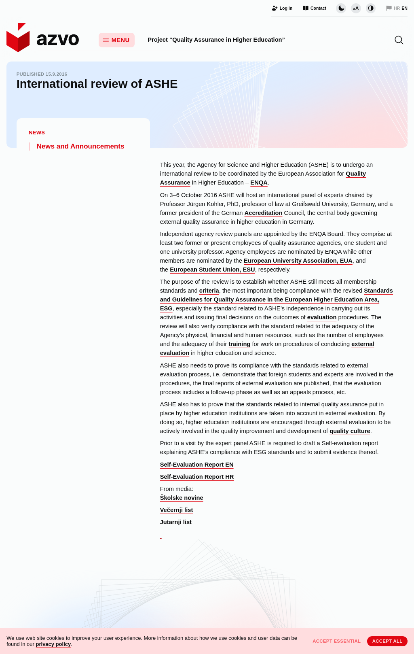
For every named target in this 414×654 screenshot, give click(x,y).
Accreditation (264, 213)
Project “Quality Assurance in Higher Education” (216, 39)
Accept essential (337, 641)
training (239, 344)
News (37, 133)
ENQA (258, 182)
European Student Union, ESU (212, 269)
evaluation (322, 317)
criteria (209, 290)
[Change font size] (356, 8)
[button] (399, 40)
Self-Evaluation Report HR (197, 477)
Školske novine (181, 498)
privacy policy (53, 644)
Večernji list (176, 510)
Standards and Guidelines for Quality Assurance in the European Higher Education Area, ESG (276, 299)
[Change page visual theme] (341, 8)
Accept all (387, 641)
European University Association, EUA (298, 260)
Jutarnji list (176, 522)
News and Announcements (81, 146)
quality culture (350, 431)
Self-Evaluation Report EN (197, 464)
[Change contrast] (371, 8)
